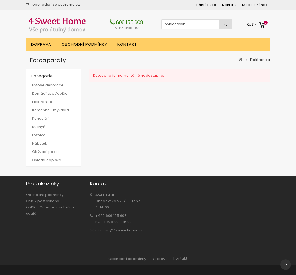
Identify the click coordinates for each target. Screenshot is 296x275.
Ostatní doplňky (46, 160)
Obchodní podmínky (84, 44)
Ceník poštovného (43, 201)
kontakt (229, 4)
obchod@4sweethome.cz (56, 4)
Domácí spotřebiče (50, 93)
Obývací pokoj (45, 151)
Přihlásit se (206, 4)
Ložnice (39, 135)
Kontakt (127, 44)
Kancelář (40, 118)
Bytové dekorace (48, 85)
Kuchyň (38, 126)
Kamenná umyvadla (50, 110)
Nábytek (39, 143)
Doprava (41, 44)
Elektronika (42, 101)
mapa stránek (254, 4)
